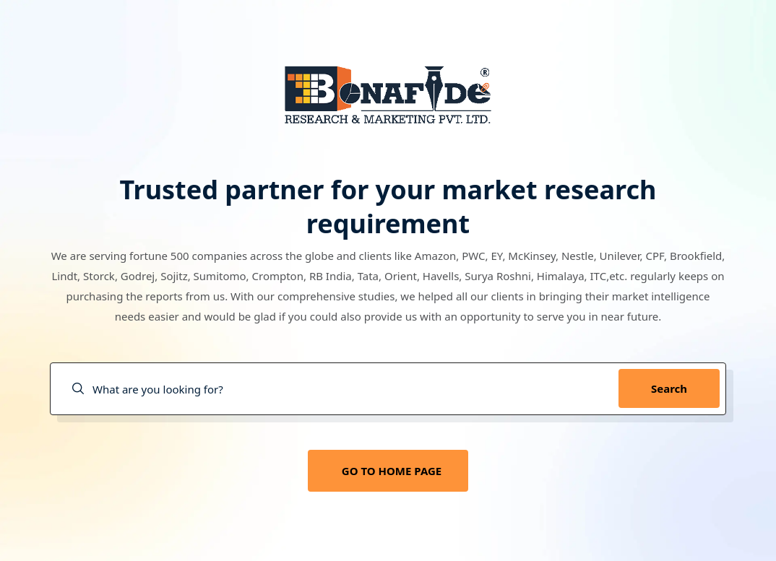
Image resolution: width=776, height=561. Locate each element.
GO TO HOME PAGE (391, 471)
